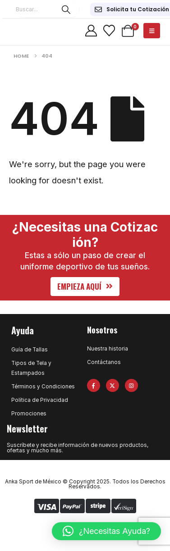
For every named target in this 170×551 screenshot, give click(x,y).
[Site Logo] (25, 30)
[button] (85, 286)
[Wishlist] (109, 30)
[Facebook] (93, 385)
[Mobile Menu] (151, 30)
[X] (112, 385)
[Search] (66, 9)
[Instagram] (131, 385)
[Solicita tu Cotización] (132, 9)
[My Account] (91, 30)
